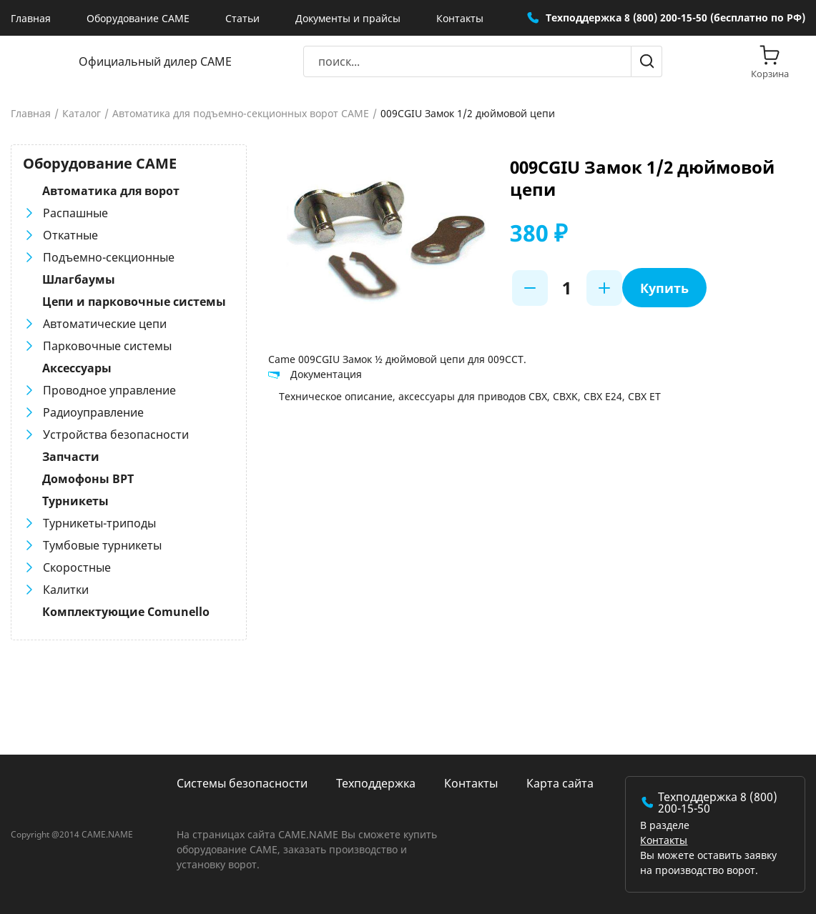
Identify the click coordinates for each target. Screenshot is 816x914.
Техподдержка (376, 783)
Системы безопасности (242, 783)
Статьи (242, 18)
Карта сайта (560, 783)
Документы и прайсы (347, 18)
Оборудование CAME (138, 18)
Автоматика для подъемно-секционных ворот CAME (240, 114)
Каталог (81, 114)
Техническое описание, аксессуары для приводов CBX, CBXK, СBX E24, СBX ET (470, 396)
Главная (31, 18)
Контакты (459, 18)
